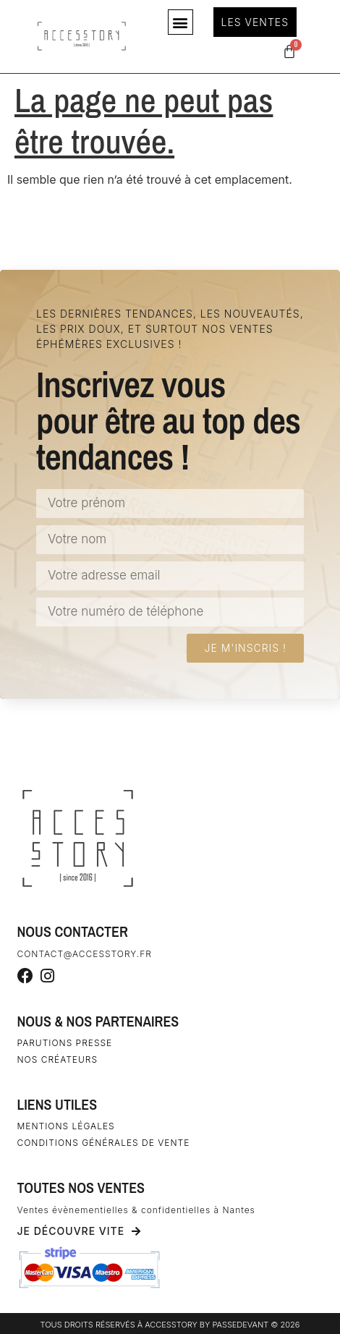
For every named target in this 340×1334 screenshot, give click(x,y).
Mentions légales (66, 1126)
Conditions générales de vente (103, 1142)
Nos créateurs (57, 1059)
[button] (180, 22)
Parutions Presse (65, 1042)
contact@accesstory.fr (84, 953)
